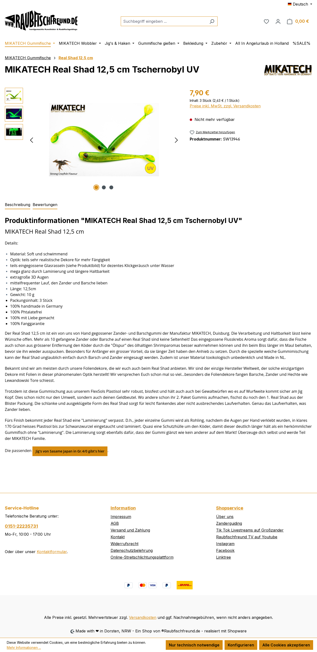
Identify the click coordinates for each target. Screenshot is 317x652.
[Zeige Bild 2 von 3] (104, 187)
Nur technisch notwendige (194, 645)
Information (123, 508)
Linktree (223, 557)
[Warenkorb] (298, 21)
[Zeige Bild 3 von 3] (111, 187)
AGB (115, 523)
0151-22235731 (21, 526)
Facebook (225, 550)
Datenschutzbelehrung (132, 550)
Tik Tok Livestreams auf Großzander (250, 530)
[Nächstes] (176, 140)
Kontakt (118, 536)
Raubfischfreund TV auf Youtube (246, 536)
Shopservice (229, 508)
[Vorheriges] (31, 140)
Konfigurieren (241, 645)
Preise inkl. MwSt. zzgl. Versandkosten (225, 106)
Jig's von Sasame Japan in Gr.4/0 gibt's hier (70, 451)
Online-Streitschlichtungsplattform (142, 557)
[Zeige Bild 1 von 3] (96, 187)
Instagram (225, 543)
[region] (92, 140)
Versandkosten (142, 617)
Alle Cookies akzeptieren (286, 645)
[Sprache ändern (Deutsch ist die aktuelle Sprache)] (300, 4)
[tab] (17, 204)
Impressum (121, 516)
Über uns (225, 516)
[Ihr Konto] (278, 21)
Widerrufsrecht (124, 543)
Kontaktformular (52, 551)
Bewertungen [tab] (45, 204)
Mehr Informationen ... (24, 647)
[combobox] (163, 21)
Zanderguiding (229, 523)
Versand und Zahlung (130, 530)
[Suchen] (212, 21)
